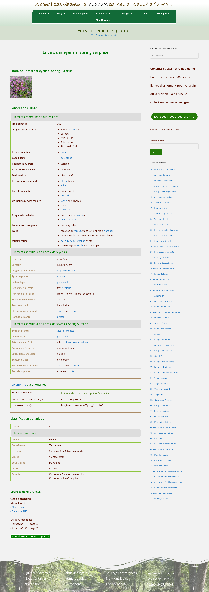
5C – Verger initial (157, 394)
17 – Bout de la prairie (160, 208)
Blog (61, 13)
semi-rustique (80, 342)
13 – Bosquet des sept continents (164, 186)
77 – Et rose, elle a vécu (160, 498)
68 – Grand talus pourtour (161, 449)
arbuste (65, 152)
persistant (66, 157)
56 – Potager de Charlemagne (163, 361)
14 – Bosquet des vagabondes (163, 191)
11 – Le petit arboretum (160, 175)
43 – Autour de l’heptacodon (162, 290)
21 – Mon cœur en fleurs (161, 224)
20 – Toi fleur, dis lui (159, 219)
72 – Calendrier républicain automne (166, 471)
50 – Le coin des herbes (160, 328)
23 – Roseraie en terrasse (161, 235)
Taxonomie (18, 384)
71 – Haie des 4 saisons (160, 465)
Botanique (103, 13)
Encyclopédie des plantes (107, 35)
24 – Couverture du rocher (161, 241)
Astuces (144, 13)
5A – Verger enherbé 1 (160, 383)
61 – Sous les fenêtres (159, 411)
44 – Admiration (157, 295)
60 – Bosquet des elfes (160, 405)
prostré (65, 195)
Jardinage (125, 13)
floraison (109, 230)
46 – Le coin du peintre (160, 306)
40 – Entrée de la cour (159, 274)
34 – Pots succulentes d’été (162, 268)
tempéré (72, 129)
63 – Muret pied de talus (160, 422)
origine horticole (66, 270)
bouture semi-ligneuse (73, 241)
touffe (71, 371)
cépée (80, 245)
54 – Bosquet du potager (161, 350)
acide (63, 185)
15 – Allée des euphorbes (161, 197)
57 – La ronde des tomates (161, 367)
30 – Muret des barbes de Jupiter (164, 246)
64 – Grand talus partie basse (163, 427)
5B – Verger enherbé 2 (160, 389)
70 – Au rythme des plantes (162, 460)
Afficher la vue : (157, 140)
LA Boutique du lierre (174, 117)
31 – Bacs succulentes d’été (162, 252)
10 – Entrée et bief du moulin (163, 169)
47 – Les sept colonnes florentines (165, 312)
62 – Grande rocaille (159, 416)
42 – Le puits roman (158, 284)
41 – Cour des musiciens (160, 279)
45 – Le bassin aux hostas (161, 301)
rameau (78, 230)
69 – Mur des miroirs (159, 454)
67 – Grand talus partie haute (163, 443)
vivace (60, 330)
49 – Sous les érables (159, 323)
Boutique (163, 13)
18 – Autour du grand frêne (162, 213)
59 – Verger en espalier (160, 378)
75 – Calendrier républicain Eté (163, 487)
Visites (44, 13)
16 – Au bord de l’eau (159, 202)
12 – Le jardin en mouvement (163, 180)
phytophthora (68, 219)
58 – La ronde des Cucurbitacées (164, 372)
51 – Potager (155, 334)
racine (80, 215)
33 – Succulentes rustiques (162, 263)
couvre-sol (66, 209)
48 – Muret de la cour (159, 317)
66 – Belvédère (156, 438)
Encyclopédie (80, 13)
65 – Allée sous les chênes (161, 433)
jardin (64, 201)
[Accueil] (92, 35)
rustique (66, 288)
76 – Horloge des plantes (161, 493)
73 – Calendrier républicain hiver (164, 476)
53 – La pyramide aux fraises (162, 345)
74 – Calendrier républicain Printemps (166, 482)
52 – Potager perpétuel (160, 339)
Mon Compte (104, 20)
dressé (60, 316)
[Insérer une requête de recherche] (174, 56)
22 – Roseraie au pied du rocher (164, 230)
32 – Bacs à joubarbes (159, 257)
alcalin (64, 181)
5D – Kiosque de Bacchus (161, 400)
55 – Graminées (157, 356)
